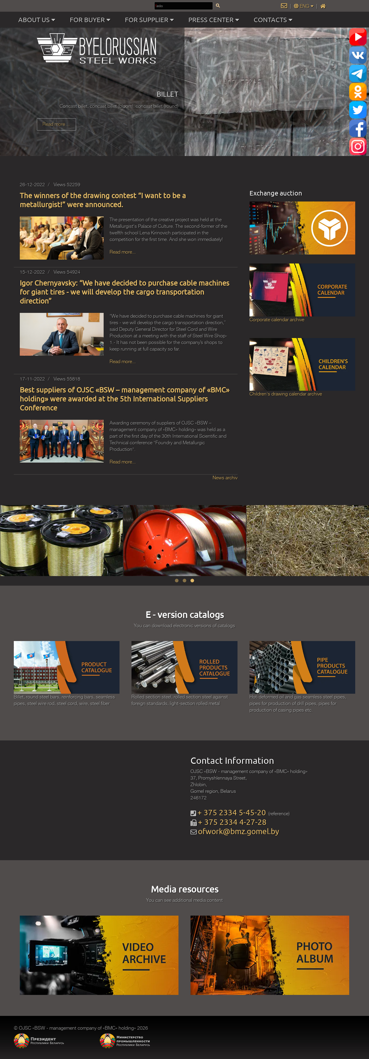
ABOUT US (38, 20)
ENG (304, 6)
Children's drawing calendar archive (285, 394)
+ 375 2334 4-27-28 (232, 822)
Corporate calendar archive (276, 319)
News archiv (225, 478)
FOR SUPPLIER (151, 20)
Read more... (123, 252)
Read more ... (56, 124)
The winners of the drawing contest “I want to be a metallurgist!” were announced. (103, 200)
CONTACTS (274, 20)
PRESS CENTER (215, 20)
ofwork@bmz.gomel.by (238, 831)
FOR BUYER (91, 20)
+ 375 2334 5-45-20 (231, 812)
